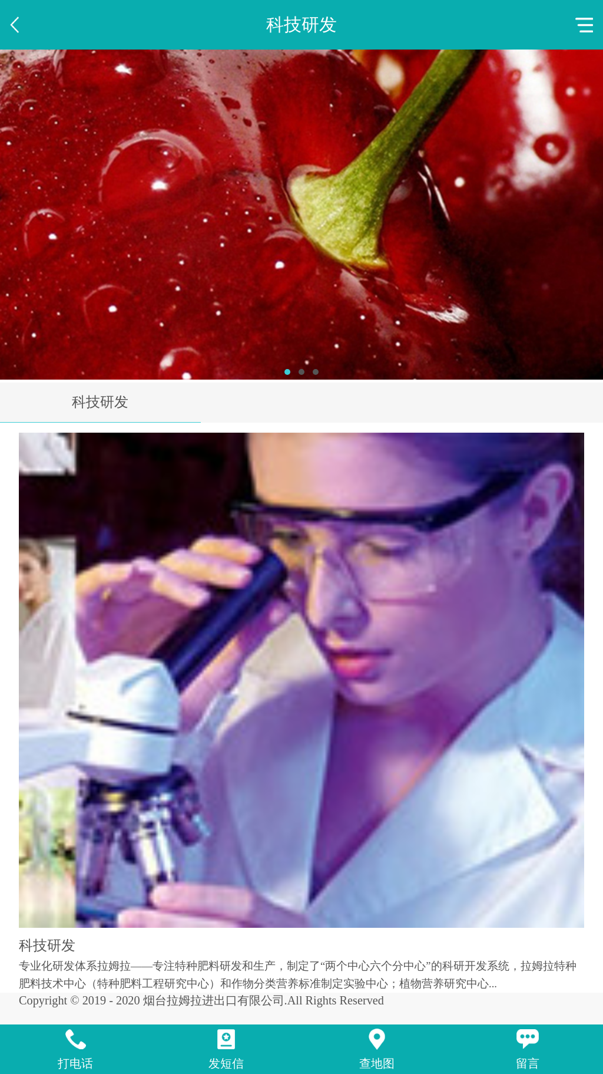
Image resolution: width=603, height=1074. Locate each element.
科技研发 (100, 402)
